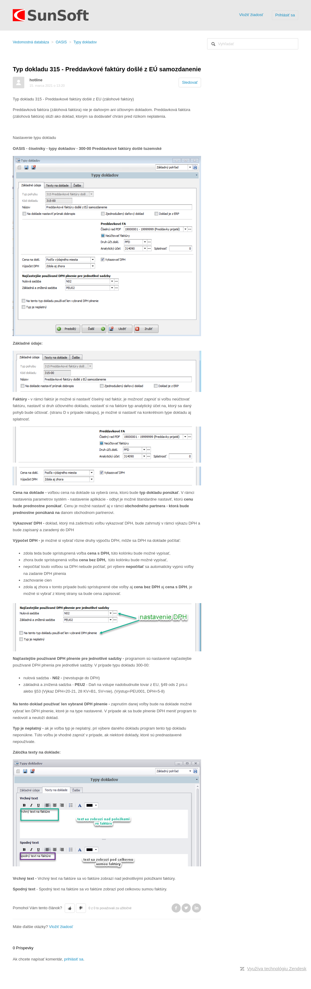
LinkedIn (196, 908)
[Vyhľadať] (252, 43)
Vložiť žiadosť (251, 14)
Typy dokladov (85, 42)
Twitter (186, 908)
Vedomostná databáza (31, 42)
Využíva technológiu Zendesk (276, 968)
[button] (70, 908)
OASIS (61, 42)
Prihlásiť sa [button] (285, 15)
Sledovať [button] (190, 82)
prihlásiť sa (73, 959)
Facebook (176, 908)
